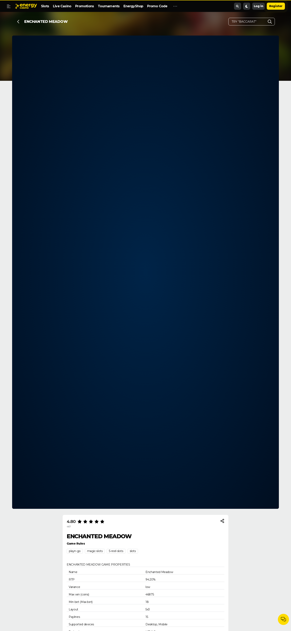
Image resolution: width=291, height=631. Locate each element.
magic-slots (95, 551)
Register (276, 6)
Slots (45, 6)
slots (133, 551)
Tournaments (108, 6)
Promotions (84, 6)
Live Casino (62, 6)
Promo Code (157, 6)
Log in (258, 6)
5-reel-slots (116, 551)
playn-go (75, 551)
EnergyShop (133, 6)
